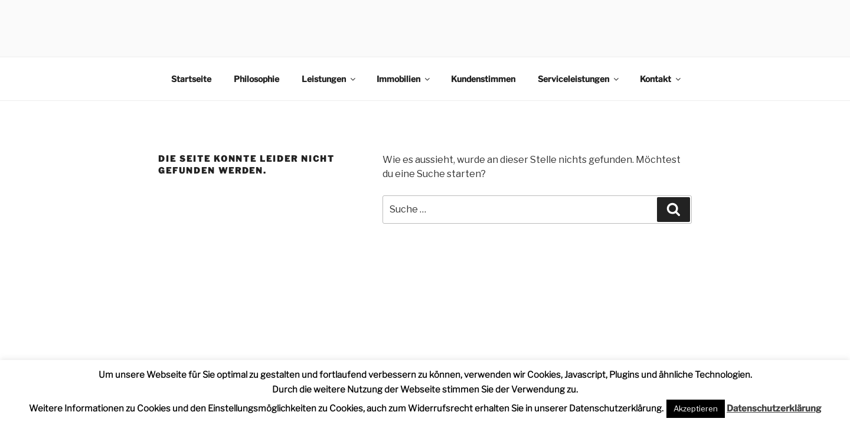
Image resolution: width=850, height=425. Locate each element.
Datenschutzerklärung (774, 408)
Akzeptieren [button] (696, 408)
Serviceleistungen (579, 79)
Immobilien (404, 79)
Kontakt (661, 79)
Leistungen (329, 79)
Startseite (191, 79)
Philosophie (256, 79)
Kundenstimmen (483, 79)
